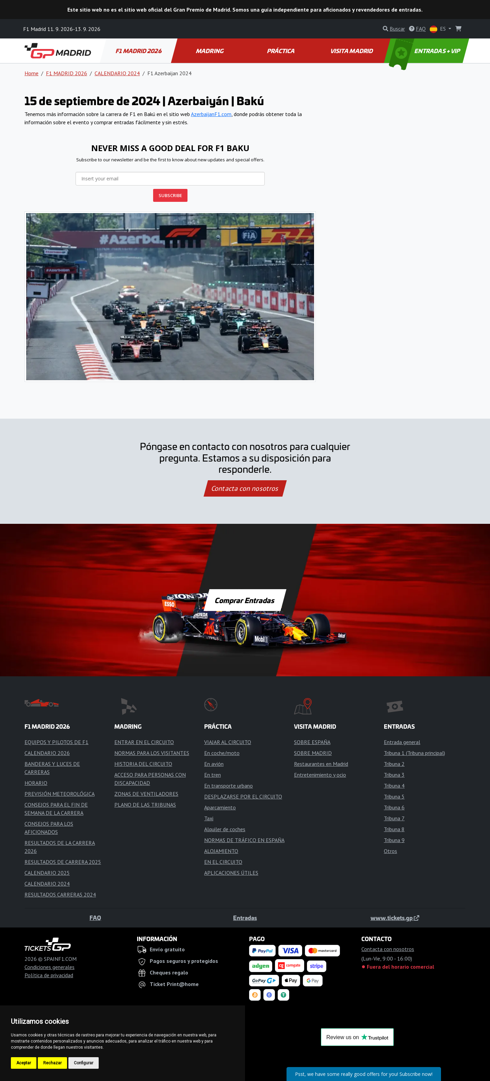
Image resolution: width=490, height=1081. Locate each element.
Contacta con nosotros (245, 488)
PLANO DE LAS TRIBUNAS (145, 804)
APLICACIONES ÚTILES (231, 872)
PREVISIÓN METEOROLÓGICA (59, 793)
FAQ (95, 918)
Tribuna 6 (394, 807)
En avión (214, 763)
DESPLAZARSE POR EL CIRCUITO (243, 796)
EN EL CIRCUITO (223, 861)
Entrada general (402, 742)
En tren (212, 774)
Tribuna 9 (394, 840)
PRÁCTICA (281, 51)
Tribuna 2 (394, 763)
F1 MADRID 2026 (139, 51)
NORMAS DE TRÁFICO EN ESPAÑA (244, 840)
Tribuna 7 (394, 818)
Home (31, 73)
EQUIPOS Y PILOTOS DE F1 (56, 742)
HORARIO (35, 782)
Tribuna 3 (394, 774)
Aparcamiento (220, 807)
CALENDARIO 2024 (117, 73)
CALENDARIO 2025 (47, 872)
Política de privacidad (48, 975)
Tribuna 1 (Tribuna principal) (414, 752)
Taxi (208, 818)
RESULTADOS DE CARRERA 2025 (62, 861)
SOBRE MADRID (313, 752)
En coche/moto (222, 752)
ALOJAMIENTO (221, 851)
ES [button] (438, 29)
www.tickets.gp (395, 918)
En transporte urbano (228, 785)
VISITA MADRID (352, 51)
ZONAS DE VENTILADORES (146, 793)
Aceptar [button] (23, 1063)
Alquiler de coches (224, 829)
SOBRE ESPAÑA (312, 742)
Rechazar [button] (52, 1063)
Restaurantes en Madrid (321, 763)
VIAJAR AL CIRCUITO (227, 742)
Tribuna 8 (394, 829)
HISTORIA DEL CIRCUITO (143, 763)
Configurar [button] (83, 1063)
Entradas (245, 918)
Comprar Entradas (245, 600)
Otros (390, 851)
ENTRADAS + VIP (425, 50)
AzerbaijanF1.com (211, 114)
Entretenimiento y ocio (320, 774)
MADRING (210, 51)
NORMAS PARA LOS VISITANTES (151, 752)
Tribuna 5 (394, 796)
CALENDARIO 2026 (47, 752)
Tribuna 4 (394, 785)
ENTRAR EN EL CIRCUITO (144, 742)
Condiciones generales (49, 967)
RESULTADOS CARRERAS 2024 (60, 894)
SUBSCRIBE (170, 195)
